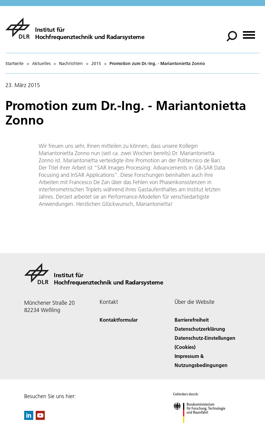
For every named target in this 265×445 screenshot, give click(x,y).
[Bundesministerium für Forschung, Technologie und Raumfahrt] (202, 428)
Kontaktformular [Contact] (119, 320)
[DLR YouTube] (40, 417)
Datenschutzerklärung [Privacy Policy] (200, 329)
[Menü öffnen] (249, 33)
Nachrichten (71, 63)
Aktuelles (41, 63)
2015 (96, 63)
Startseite (14, 63)
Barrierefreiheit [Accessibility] (192, 320)
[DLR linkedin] (28, 417)
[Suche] (231, 36)
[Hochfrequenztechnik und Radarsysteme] (74, 28)
